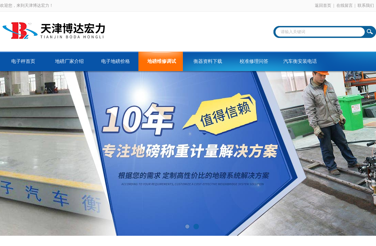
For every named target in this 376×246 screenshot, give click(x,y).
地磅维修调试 (161, 61)
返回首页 (323, 5)
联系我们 (366, 5)
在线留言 (344, 5)
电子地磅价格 (115, 61)
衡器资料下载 (207, 61)
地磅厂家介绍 (69, 61)
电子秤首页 (23, 61)
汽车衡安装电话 (300, 61)
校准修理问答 (254, 61)
